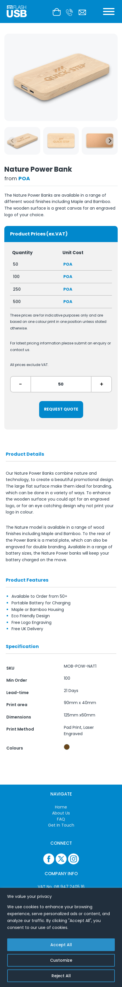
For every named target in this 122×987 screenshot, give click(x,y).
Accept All (61, 945)
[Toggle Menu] (109, 11)
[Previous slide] (12, 141)
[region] (61, 937)
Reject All (61, 976)
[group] (22, 141)
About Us (61, 813)
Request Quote (61, 409)
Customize (61, 960)
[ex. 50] (61, 384)
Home (61, 807)
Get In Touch (61, 825)
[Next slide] (110, 141)
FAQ (61, 819)
